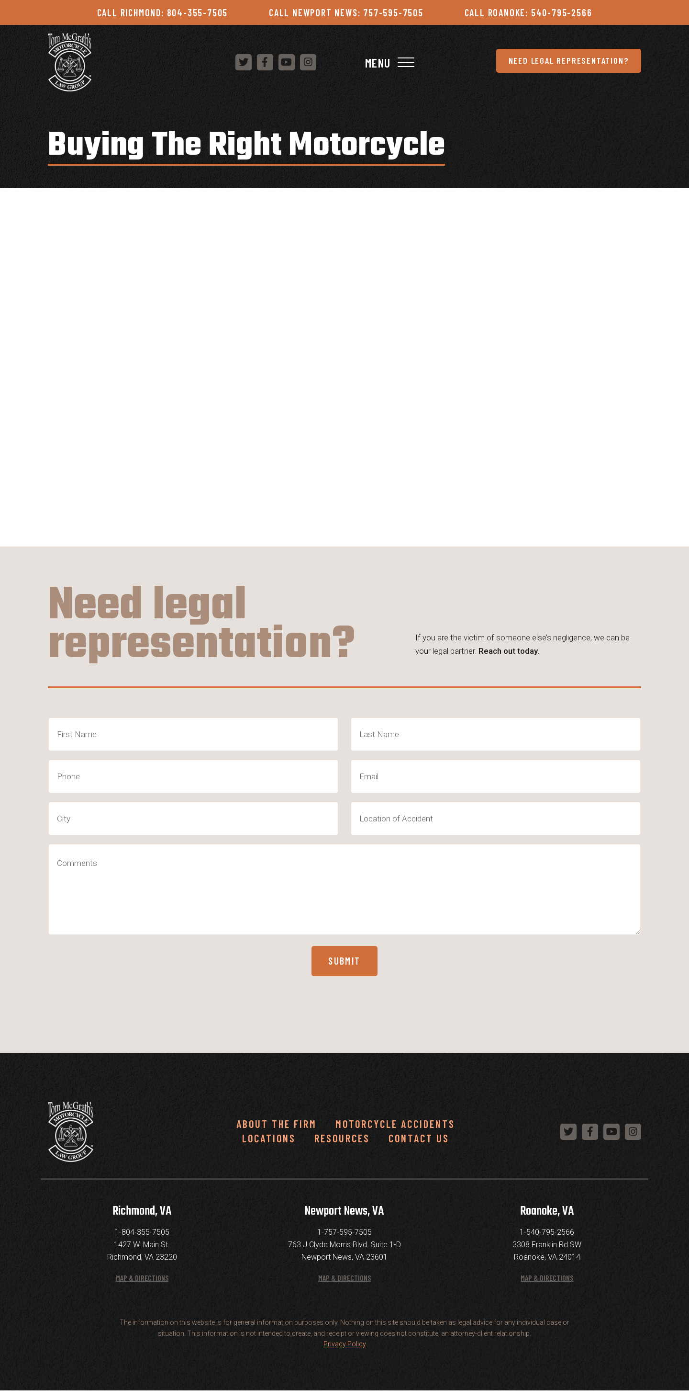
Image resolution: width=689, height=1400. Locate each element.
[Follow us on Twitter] (485, 64)
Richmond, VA (141, 1220)
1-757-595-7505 (344, 1241)
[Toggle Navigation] (632, 64)
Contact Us (419, 1146)
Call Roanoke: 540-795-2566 (528, 12)
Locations (269, 1146)
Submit (344, 966)
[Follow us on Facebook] (507, 64)
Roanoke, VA (547, 1220)
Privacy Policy (344, 1353)
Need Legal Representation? (320, 63)
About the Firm (276, 1132)
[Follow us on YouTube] (528, 64)
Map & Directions (142, 1286)
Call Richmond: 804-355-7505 (162, 12)
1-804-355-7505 (142, 1241)
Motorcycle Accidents (395, 1132)
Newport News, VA (344, 1220)
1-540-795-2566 (547, 1241)
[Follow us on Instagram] (550, 64)
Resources (342, 1146)
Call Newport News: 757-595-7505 (346, 12)
